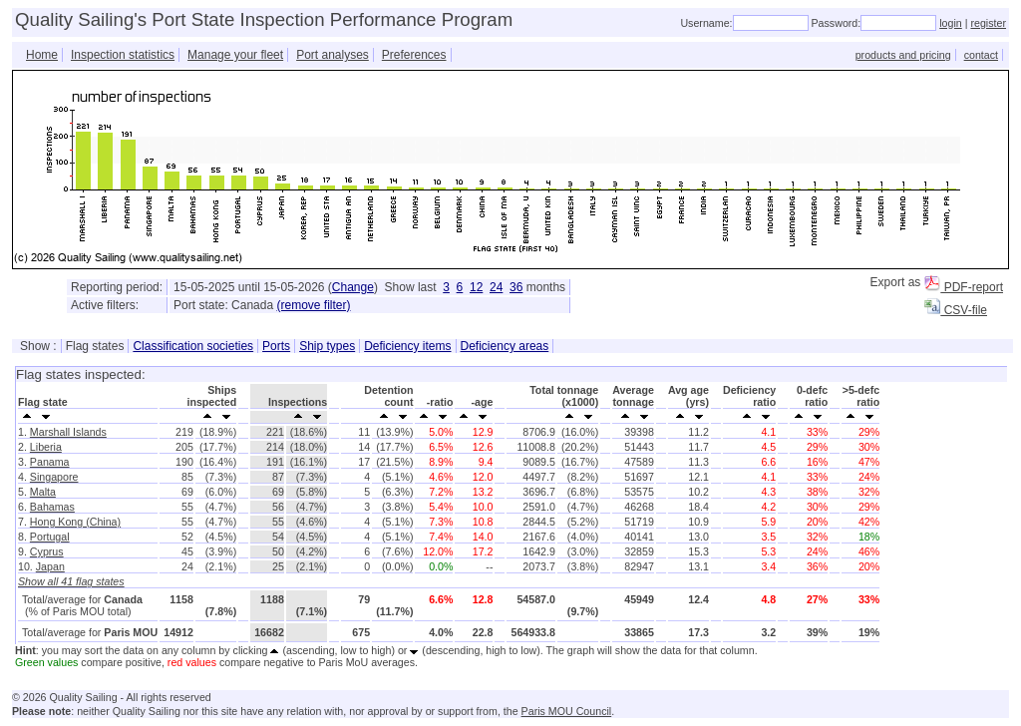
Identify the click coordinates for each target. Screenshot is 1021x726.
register (988, 23)
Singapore (54, 477)
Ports (276, 346)
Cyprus (47, 551)
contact (981, 55)
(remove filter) (313, 305)
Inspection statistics (122, 55)
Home (42, 55)
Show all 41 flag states (71, 581)
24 (496, 287)
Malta (43, 492)
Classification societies (193, 346)
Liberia (46, 447)
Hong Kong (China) (75, 522)
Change (353, 287)
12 (476, 287)
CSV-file (955, 310)
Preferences (414, 55)
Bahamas (52, 507)
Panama (50, 462)
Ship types (327, 346)
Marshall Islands (68, 432)
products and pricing (903, 55)
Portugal (50, 537)
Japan (50, 566)
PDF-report (963, 287)
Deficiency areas (505, 346)
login (950, 23)
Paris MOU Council (566, 711)
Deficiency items (407, 346)
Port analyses (332, 55)
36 (516, 287)
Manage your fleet (235, 55)
